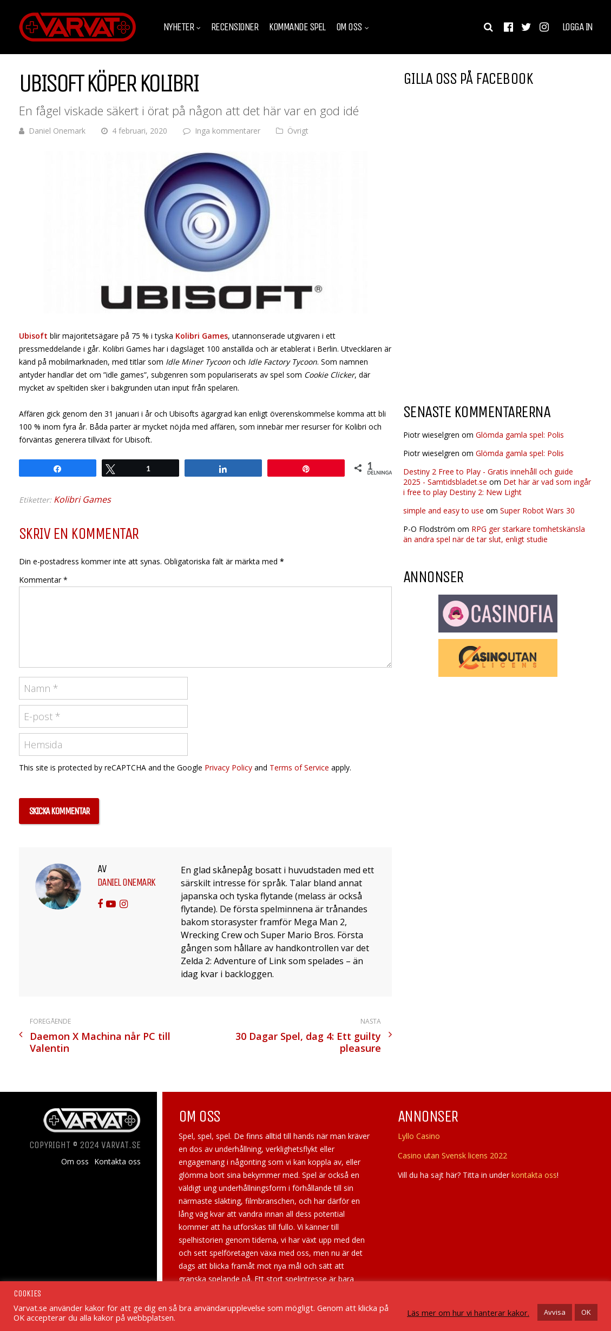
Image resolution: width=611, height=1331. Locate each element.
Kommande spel (297, 27)
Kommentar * (43, 580)
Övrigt (297, 131)
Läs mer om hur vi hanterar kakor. (468, 1312)
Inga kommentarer (227, 131)
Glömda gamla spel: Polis (520, 435)
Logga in (577, 27)
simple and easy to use (443, 510)
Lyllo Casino (419, 1136)
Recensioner (235, 27)
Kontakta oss (117, 1161)
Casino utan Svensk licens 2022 (452, 1155)
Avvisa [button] (555, 1312)
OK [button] (586, 1312)
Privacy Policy (228, 767)
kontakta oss (534, 1175)
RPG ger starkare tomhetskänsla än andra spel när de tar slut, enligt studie (494, 534)
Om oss (349, 27)
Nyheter (178, 27)
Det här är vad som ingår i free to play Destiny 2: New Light (497, 487)
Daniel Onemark (57, 131)
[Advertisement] (494, 308)
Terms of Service (299, 767)
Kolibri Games (201, 336)
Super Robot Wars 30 (537, 510)
